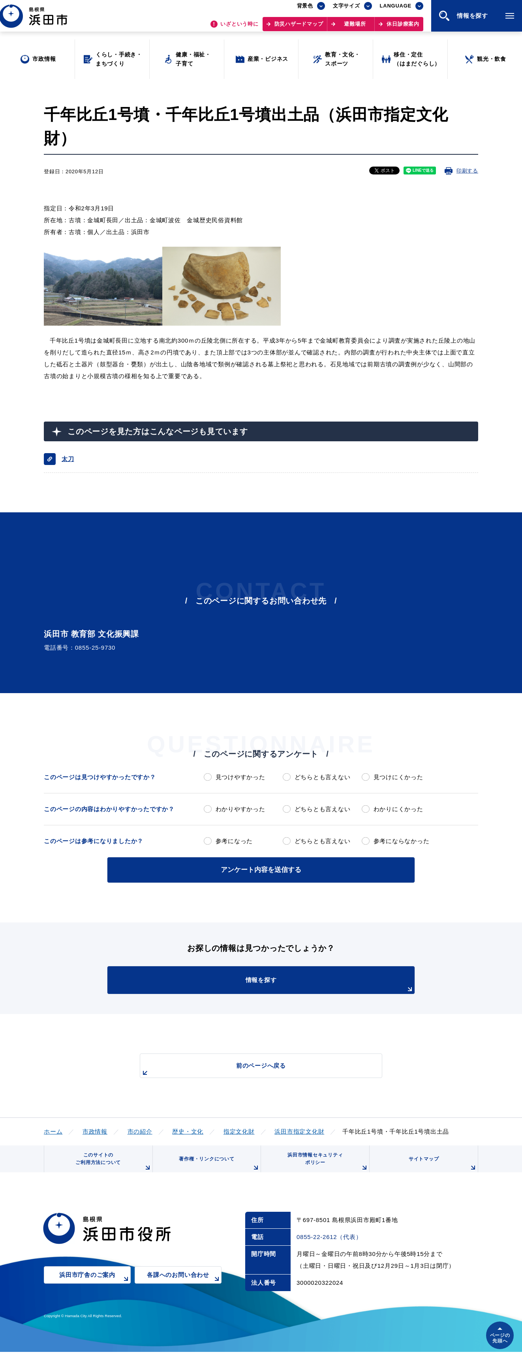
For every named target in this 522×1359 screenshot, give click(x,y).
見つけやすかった (240, 777)
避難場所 (355, 28)
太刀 (68, 458)
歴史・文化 (187, 1130)
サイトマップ (441, 1168)
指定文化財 (239, 1130)
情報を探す (281, 983)
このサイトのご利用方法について (111, 1165)
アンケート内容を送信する (261, 869)
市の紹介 (140, 1130)
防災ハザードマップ (298, 28)
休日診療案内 (403, 28)
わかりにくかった (398, 809)
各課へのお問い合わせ (184, 1287)
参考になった (234, 841)
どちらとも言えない (323, 777)
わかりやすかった (240, 809)
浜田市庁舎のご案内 (95, 1287)
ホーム (53, 1130)
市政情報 (95, 1130)
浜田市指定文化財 (299, 1130)
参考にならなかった (402, 841)
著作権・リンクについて (217, 1168)
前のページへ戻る (252, 1068)
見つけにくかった (398, 777)
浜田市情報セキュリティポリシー (325, 1165)
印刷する (467, 171)
